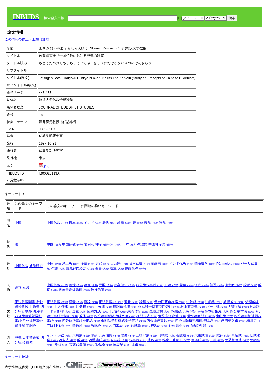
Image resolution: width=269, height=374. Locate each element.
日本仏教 (139, 263)
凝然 (186, 285)
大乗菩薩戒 (30, 338)
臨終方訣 (97, 311)
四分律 (38, 311)
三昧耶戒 (146, 335)
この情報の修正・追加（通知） (29, 39)
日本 (76, 223)
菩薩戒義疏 (81, 345)
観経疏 (119, 340)
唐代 (109, 223)
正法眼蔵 (57, 302)
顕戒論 (139, 325)
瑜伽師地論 (202, 325)
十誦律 (34, 307)
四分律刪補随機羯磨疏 (115, 316)
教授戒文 (233, 302)
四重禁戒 (99, 340)
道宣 (117, 268)
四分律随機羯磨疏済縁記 (197, 321)
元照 (25, 287)
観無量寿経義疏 (74, 290)
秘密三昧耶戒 (176, 340)
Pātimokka (228, 263)
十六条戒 (64, 307)
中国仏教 (57, 223)
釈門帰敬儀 (233, 321)
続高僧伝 (124, 285)
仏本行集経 (217, 311)
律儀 (138, 345)
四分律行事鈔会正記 (81, 321)
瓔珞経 (158, 325)
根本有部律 (192, 307)
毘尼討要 (159, 311)
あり (44, 166)
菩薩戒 (185, 335)
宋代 (151, 223)
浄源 (58, 268)
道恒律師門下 (201, 316)
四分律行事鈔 (150, 285)
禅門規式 (146, 316)
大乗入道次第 (172, 316)
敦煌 (124, 223)
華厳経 (81, 325)
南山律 (224, 316)
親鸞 (250, 285)
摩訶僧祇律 (125, 307)
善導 (217, 285)
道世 (76, 285)
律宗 (91, 285)
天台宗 (119, 263)
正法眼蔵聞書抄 (27, 302)
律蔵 (98, 335)
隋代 (166, 223)
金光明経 (178, 325)
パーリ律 (216, 307)
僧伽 (128, 335)
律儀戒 (200, 340)
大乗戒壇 (204, 335)
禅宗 (102, 244)
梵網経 (31, 325)
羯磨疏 (180, 311)
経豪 (76, 302)
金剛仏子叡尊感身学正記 (123, 321)
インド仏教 (181, 263)
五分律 (103, 307)
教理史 (142, 244)
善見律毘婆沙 (80, 268)
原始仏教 (135, 268)
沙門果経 (119, 325)
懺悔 (113, 335)
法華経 (99, 325)
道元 (131, 302)
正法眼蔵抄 (111, 302)
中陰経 (195, 302)
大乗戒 (81, 335)
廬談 (91, 302)
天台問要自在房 (169, 302)
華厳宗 (159, 263)
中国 (18, 223)
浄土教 (71, 263)
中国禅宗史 (160, 244)
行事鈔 (138, 340)
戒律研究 (36, 266)
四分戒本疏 (242, 311)
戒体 (86, 316)
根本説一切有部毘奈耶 (159, 307)
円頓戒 (166, 335)
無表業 (122, 345)
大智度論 (238, 307)
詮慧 (146, 302)
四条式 (67, 340)
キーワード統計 (17, 357)
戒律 (171, 285)
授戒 (61, 345)
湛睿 (102, 268)
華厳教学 (204, 263)
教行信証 (101, 290)
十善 (217, 340)
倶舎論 (103, 345)
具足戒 (240, 335)
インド (92, 223)
